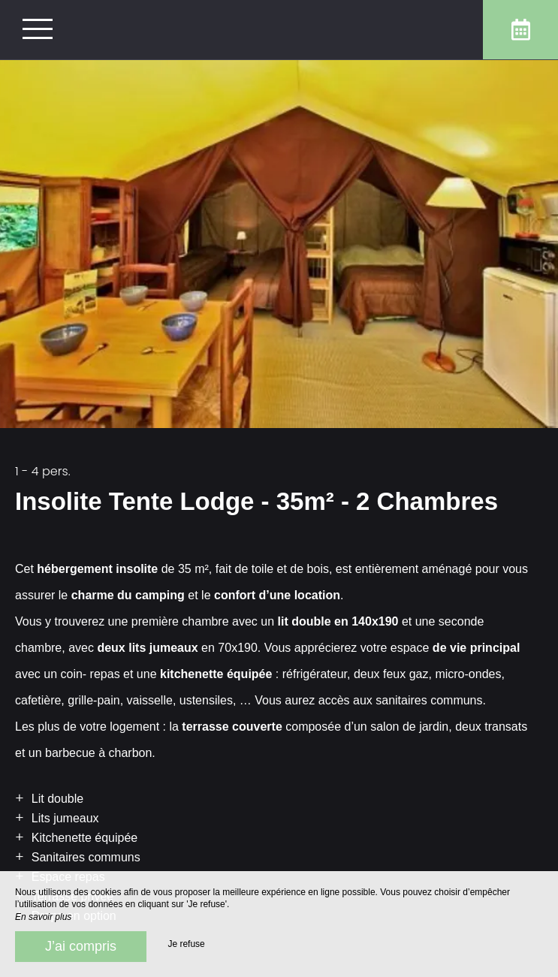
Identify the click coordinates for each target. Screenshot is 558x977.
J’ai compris (80, 946)
